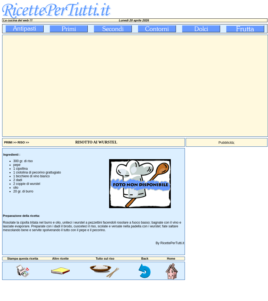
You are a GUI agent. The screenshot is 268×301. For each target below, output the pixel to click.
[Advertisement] (51, 85)
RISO (21, 142)
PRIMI (8, 142)
